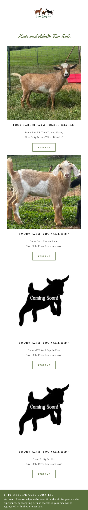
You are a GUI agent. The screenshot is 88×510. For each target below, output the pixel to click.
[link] (44, 13)
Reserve (44, 147)
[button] (11, 13)
